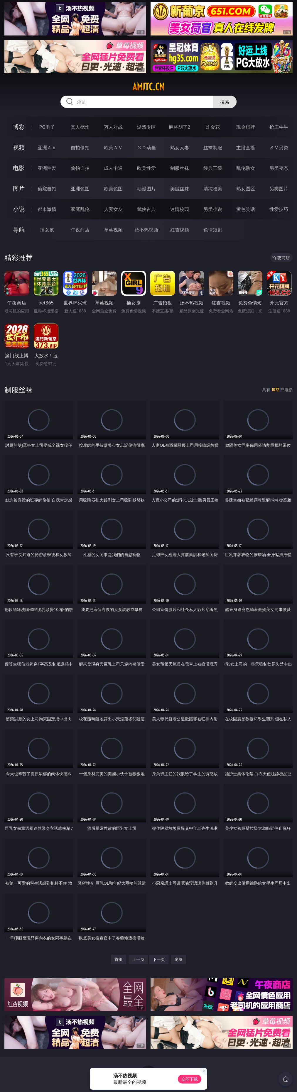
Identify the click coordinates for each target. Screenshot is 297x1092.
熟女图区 (245, 188)
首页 (118, 959)
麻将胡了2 (179, 127)
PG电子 (47, 127)
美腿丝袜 (179, 188)
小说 (19, 209)
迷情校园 (179, 209)
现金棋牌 (245, 127)
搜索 (225, 102)
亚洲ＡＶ (47, 147)
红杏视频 (179, 229)
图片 (19, 188)
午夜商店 (80, 229)
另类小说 (212, 209)
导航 (19, 229)
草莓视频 (113, 229)
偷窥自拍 (47, 188)
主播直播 (245, 147)
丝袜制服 (212, 147)
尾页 (178, 959)
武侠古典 (146, 209)
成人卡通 (113, 168)
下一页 (159, 959)
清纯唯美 (212, 188)
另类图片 (278, 188)
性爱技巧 (278, 209)
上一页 (138, 959)
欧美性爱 (146, 168)
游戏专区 (146, 127)
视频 (19, 147)
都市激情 (47, 209)
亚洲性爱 (47, 168)
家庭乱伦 (80, 209)
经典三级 (212, 168)
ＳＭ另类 (278, 147)
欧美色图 (113, 188)
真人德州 (80, 127)
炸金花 (213, 127)
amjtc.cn (148, 87)
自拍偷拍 (80, 147)
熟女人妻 (179, 147)
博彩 (19, 127)
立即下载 (189, 1079)
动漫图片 (146, 188)
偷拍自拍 (80, 168)
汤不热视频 (146, 229)
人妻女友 (113, 209)
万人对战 (113, 127)
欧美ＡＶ (113, 147)
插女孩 (47, 229)
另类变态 (278, 168)
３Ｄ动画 (146, 147)
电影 (19, 168)
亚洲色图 (80, 188)
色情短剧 (212, 229)
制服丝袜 (179, 168)
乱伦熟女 (245, 168)
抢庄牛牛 (278, 127)
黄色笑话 (245, 209)
